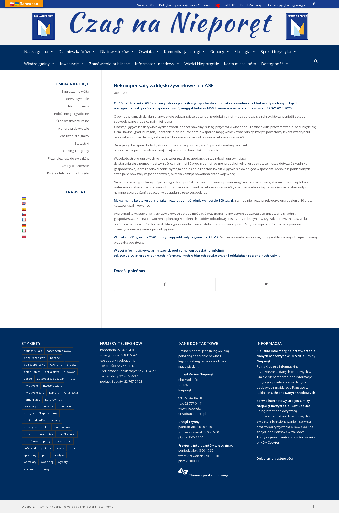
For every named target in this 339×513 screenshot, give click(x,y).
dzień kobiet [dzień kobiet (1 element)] (32, 372)
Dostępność (275, 63)
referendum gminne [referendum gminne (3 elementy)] (37, 448)
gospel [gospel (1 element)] (28, 378)
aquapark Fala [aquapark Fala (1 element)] (33, 351)
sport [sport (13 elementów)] (44, 455)
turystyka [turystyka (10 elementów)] (58, 455)
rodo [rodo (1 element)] (72, 448)
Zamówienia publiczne (109, 63)
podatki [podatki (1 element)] (29, 434)
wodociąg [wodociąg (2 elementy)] (47, 462)
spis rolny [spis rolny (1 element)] (30, 455)
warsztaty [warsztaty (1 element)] (30, 462)
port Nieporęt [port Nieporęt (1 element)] (66, 434)
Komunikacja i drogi (184, 51)
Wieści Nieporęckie (201, 63)
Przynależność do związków (68, 158)
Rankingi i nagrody (75, 151)
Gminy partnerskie (75, 165)
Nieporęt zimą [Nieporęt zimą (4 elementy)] (48, 413)
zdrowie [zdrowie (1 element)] (29, 469)
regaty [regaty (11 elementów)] (60, 448)
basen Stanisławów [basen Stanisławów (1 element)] (59, 351)
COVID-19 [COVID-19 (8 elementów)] (56, 364)
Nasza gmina (38, 51)
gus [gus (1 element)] (73, 378)
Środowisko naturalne (72, 121)
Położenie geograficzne (71, 113)
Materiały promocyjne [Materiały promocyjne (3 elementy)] (38, 406)
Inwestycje (72, 63)
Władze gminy (39, 63)
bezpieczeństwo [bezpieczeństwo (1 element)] (34, 358)
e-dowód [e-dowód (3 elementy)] (69, 372)
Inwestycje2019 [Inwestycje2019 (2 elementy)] (52, 385)
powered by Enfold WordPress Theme (88, 506)
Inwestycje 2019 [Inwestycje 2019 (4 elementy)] (34, 392)
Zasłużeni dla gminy (74, 136)
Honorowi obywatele (73, 128)
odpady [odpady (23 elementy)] (55, 420)
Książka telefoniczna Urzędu (68, 173)
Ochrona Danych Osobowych (293, 392)
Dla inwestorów (117, 51)
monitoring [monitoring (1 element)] (65, 406)
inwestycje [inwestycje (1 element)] (31, 385)
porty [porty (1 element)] (46, 441)
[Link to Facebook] (313, 3)
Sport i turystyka (279, 51)
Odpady (220, 51)
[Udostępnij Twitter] (266, 284)
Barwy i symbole (77, 98)
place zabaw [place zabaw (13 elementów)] (62, 427)
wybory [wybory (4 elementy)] (63, 462)
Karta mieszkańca (240, 63)
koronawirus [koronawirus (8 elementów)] (53, 399)
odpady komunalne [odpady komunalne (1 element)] (36, 427)
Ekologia (245, 51)
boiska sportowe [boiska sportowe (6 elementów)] (34, 364)
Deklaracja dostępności (275, 458)
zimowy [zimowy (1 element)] (44, 469)
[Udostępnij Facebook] (165, 284)
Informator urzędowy (157, 63)
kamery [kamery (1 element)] (54, 392)
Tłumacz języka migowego (209, 475)
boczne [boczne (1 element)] (55, 358)
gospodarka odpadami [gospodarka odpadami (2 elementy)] (51, 378)
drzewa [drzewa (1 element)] (72, 364)
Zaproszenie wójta (75, 91)
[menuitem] (315, 61)
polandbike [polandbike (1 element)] (45, 434)
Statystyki (82, 143)
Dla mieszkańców (76, 51)
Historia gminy (78, 106)
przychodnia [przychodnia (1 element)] (63, 441)
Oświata (149, 51)
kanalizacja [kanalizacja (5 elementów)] (71, 392)
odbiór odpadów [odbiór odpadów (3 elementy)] (35, 420)
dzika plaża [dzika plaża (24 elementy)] (52, 372)
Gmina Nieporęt (50, 506)
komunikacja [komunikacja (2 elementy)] (32, 399)
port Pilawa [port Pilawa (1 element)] (31, 441)
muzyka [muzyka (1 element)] (29, 413)
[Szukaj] (315, 61)
